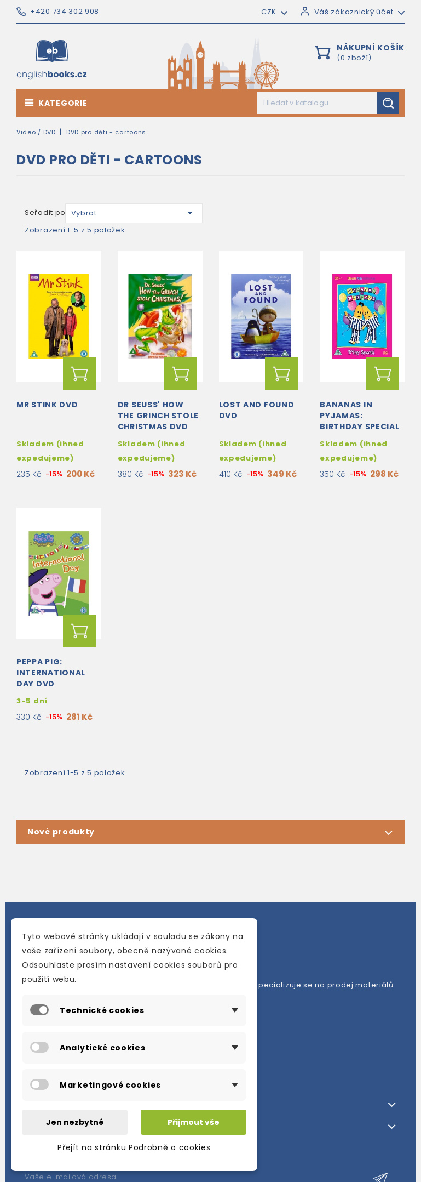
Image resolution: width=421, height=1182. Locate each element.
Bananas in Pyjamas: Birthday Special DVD (359, 420)
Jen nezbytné (74, 1122)
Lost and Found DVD (257, 410)
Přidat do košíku (79, 373)
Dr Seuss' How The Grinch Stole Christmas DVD (158, 415)
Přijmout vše (194, 1122)
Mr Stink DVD (47, 404)
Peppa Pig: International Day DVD (50, 672)
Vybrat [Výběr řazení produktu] (134, 212)
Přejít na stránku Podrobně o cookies (133, 1147)
